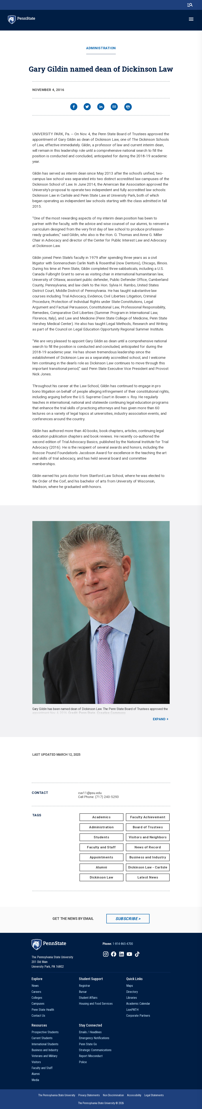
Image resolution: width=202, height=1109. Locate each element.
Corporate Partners (138, 1015)
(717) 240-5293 (107, 797)
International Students (45, 1044)
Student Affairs (88, 998)
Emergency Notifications (94, 1038)
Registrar (84, 986)
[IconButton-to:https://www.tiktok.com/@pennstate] (137, 954)
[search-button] (190, 5)
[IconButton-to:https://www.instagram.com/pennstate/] (106, 954)
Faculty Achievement (148, 817)
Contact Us (38, 1015)
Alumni (101, 867)
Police (83, 1062)
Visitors (36, 1062)
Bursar (83, 992)
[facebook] (73, 107)
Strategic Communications (95, 1050)
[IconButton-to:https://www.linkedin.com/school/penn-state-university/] (121, 954)
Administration (101, 48)
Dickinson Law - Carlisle (147, 867)
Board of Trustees (148, 827)
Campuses (38, 1003)
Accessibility (134, 1095)
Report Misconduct (91, 1056)
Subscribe (126, 918)
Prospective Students (45, 1032)
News (35, 986)
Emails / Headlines (90, 1032)
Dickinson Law (101, 877)
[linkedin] (100, 107)
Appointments (101, 857)
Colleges (37, 998)
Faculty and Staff (101, 847)
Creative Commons (111, 713)
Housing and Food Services (96, 1003)
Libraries (131, 998)
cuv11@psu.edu (90, 793)
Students (101, 837)
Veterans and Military (44, 1056)
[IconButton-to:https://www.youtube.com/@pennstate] (129, 954)
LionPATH (132, 1010)
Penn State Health (43, 1010)
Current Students (42, 1038)
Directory (132, 992)
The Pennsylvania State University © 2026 (101, 1103)
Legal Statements (154, 1095)
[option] (118, 943)
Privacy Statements (89, 1095)
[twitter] (87, 107)
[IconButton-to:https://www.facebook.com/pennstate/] (113, 954)
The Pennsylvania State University (56, 1095)
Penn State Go (88, 1044)
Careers (36, 992)
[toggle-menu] (191, 19)
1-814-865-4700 (123, 944)
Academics (101, 817)
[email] (114, 107)
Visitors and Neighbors (147, 837)
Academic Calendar (138, 1003)
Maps (129, 986)
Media (35, 1080)
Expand (159, 719)
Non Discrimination (113, 1095)
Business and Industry (147, 857)
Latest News (147, 877)
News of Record (148, 847)
